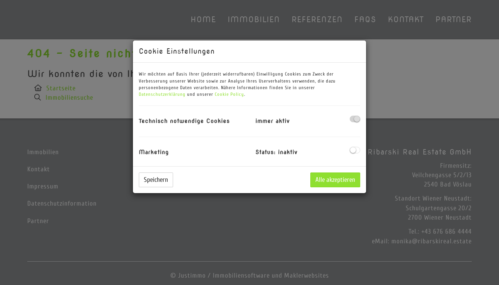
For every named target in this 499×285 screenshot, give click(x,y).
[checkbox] (355, 119)
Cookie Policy (229, 94)
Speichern (156, 179)
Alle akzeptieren (335, 179)
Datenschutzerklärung (162, 94)
